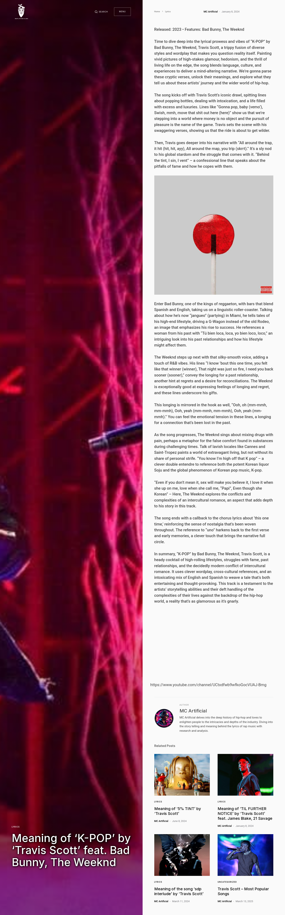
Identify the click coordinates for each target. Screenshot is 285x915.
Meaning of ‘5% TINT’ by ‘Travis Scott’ (177, 811)
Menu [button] (122, 12)
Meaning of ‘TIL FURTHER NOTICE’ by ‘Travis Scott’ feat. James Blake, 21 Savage (245, 813)
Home (157, 11)
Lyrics (16, 827)
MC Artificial (193, 711)
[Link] (182, 775)
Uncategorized (227, 882)
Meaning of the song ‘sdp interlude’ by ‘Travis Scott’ (179, 891)
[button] (101, 11)
